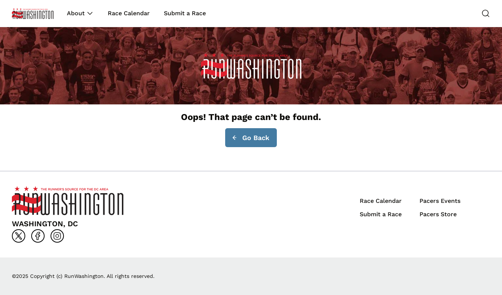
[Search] (485, 13)
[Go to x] (18, 236)
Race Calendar (129, 13)
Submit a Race (185, 13)
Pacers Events (440, 200)
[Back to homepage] (33, 13)
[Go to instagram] (57, 236)
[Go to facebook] (38, 236)
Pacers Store (438, 214)
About (76, 13)
